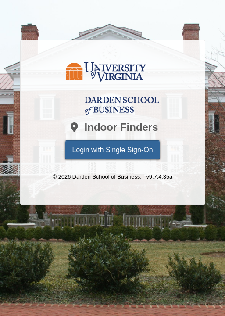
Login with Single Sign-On (112, 150)
